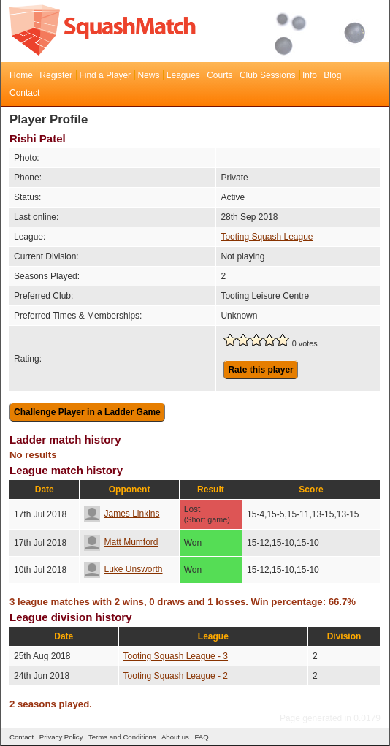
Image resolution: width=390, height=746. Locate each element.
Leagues (183, 75)
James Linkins (121, 514)
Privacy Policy (61, 737)
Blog (332, 75)
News (148, 75)
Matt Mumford (121, 542)
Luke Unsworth (123, 569)
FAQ (201, 737)
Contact (24, 93)
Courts (219, 75)
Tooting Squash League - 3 (175, 656)
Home (21, 75)
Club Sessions (268, 75)
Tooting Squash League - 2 (175, 676)
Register (55, 75)
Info (309, 75)
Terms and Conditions (122, 737)
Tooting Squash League (267, 237)
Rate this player (260, 370)
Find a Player (105, 75)
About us (175, 737)
